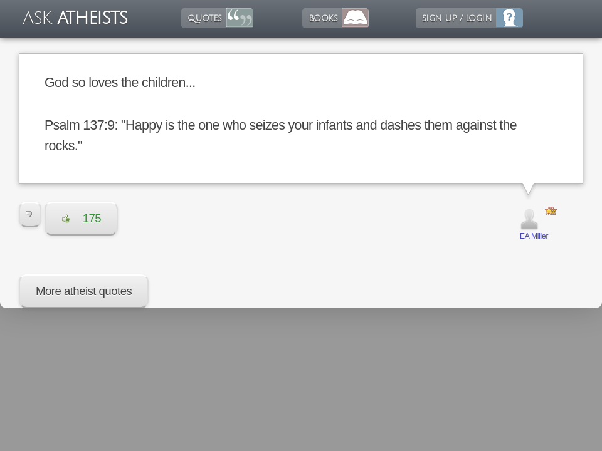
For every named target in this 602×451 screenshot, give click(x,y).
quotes (204, 18)
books (323, 18)
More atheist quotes (84, 291)
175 (81, 218)
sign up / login (457, 18)
